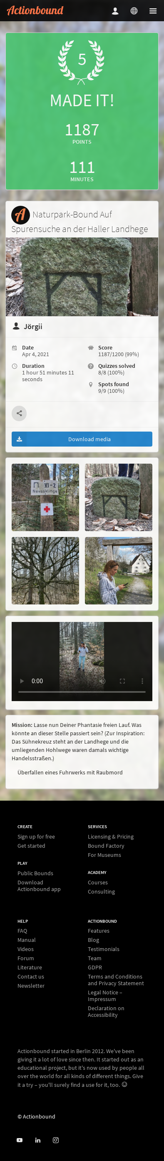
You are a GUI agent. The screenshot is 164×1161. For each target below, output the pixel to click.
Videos (25, 949)
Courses (98, 882)
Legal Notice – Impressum (105, 996)
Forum (25, 958)
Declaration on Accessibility (106, 1011)
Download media (61, 439)
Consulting (101, 891)
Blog (93, 940)
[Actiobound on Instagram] (55, 1140)
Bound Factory (106, 845)
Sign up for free (36, 836)
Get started (31, 845)
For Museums (104, 854)
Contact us (30, 976)
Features (98, 930)
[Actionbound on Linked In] (37, 1140)
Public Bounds (35, 873)
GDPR (95, 967)
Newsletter (31, 985)
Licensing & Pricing (111, 836)
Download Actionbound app (39, 885)
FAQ (22, 930)
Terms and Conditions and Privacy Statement (116, 980)
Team (95, 958)
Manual (26, 940)
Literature (29, 967)
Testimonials (103, 949)
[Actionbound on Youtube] (19, 1140)
